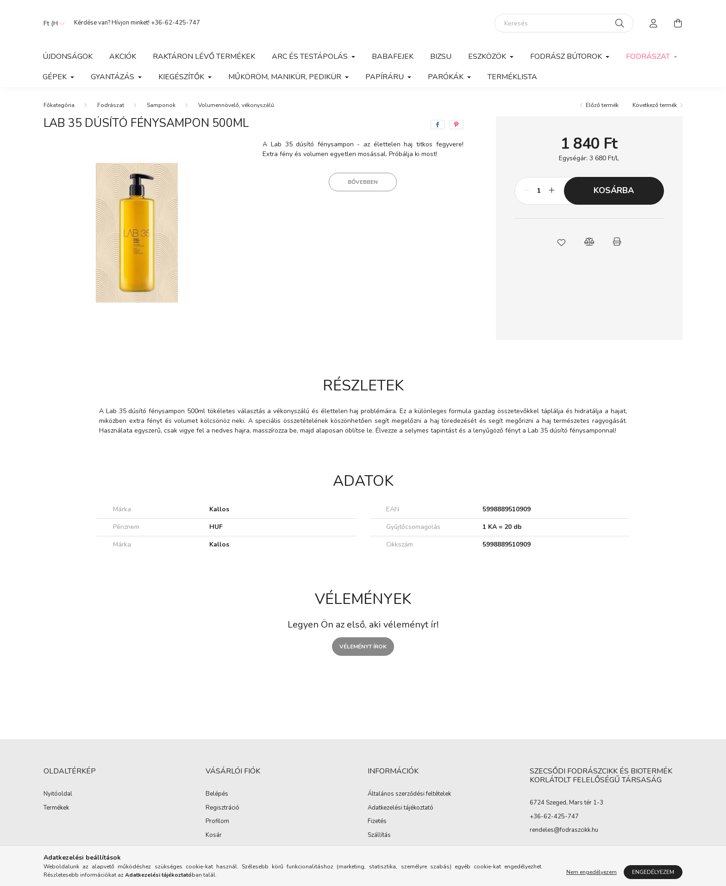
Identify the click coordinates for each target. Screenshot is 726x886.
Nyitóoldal (58, 794)
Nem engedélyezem (591, 872)
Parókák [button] (446, 77)
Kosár (214, 835)
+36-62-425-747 (175, 23)
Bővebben (363, 182)
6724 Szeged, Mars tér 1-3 (566, 802)
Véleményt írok (363, 646)
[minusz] (526, 191)
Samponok (161, 105)
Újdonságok (68, 56)
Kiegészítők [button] (182, 77)
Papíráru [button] (385, 77)
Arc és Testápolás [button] (311, 56)
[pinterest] (456, 124)
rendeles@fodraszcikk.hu (564, 830)
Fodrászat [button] (649, 56)
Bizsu (440, 56)
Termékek (56, 808)
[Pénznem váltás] (52, 23)
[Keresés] (563, 23)
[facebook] (437, 124)
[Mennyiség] (539, 190)
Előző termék (602, 105)
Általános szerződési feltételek (409, 794)
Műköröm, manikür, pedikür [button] (285, 77)
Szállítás (379, 835)
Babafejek (392, 56)
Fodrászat (110, 105)
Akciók (122, 56)
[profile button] (654, 23)
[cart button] (678, 23)
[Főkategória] (59, 105)
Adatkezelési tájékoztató (400, 808)
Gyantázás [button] (113, 77)
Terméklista (512, 77)
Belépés (217, 794)
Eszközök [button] (488, 56)
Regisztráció (222, 808)
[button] (561, 241)
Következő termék (654, 105)
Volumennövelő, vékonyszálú (236, 105)
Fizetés (377, 821)
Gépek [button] (56, 77)
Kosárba (614, 190)
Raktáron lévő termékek (204, 56)
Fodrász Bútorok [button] (567, 56)
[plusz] (552, 191)
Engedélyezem (653, 872)
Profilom (217, 821)
